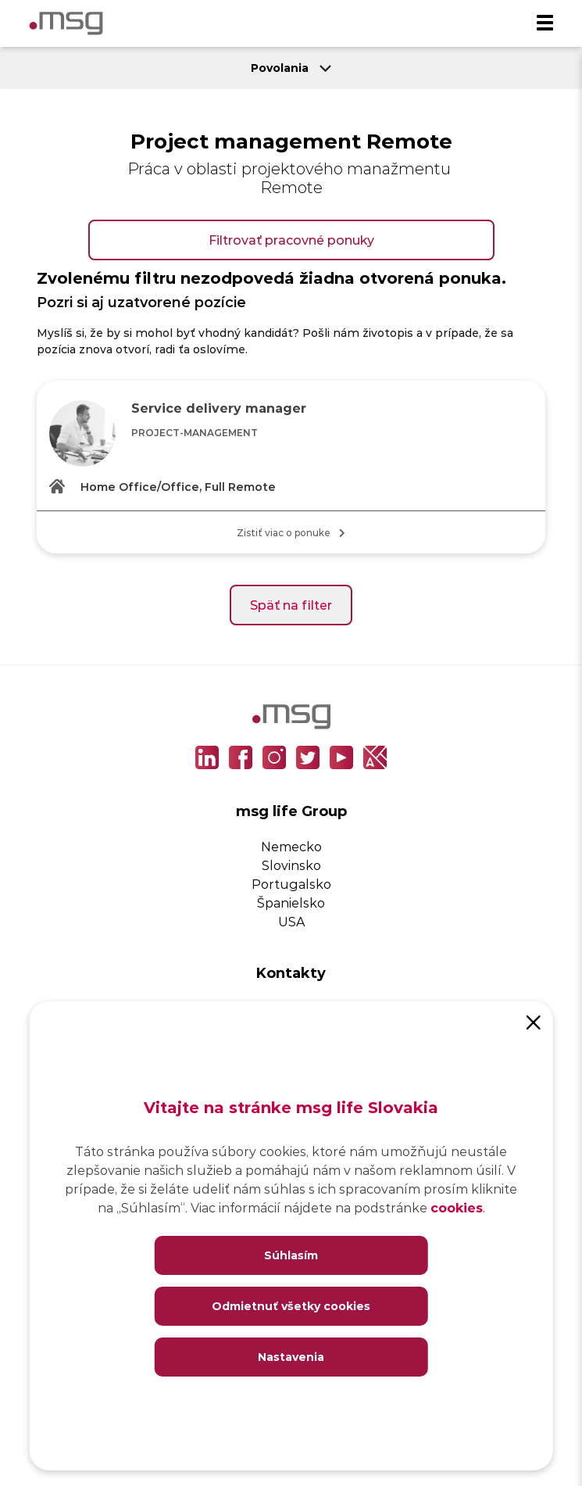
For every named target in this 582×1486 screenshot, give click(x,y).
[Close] (533, 1020)
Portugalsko (291, 883)
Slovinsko (291, 865)
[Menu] (544, 23)
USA (291, 921)
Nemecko (291, 846)
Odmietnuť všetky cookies (291, 1305)
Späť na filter (291, 604)
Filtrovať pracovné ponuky (291, 239)
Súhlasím (291, 1255)
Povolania (291, 67)
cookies (456, 1207)
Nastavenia (291, 1356)
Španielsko (291, 902)
